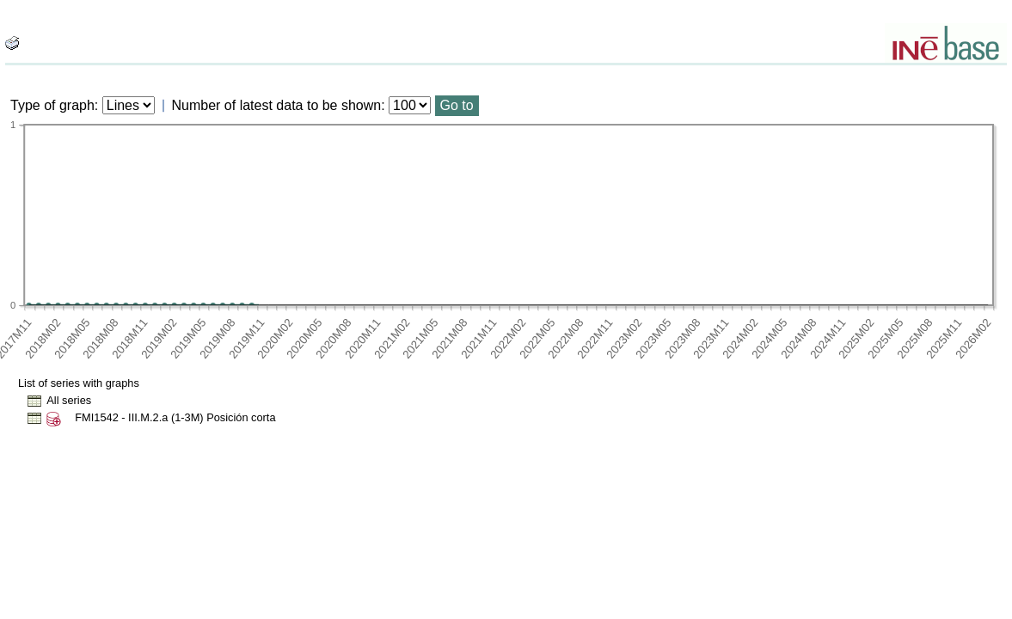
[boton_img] (12, 43)
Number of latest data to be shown (277, 105)
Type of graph (52, 105)
